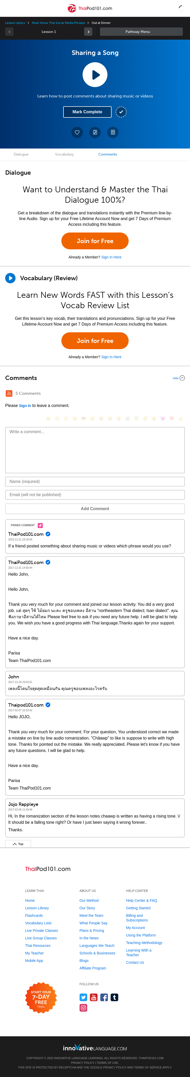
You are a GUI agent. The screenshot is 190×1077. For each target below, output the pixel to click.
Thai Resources (37, 946)
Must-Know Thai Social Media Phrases (58, 23)
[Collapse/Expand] (95, 378)
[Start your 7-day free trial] (41, 998)
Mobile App (34, 961)
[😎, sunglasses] (83, 418)
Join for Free (95, 241)
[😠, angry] (92, 418)
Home (30, 900)
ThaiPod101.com (151, 1058)
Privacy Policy (82, 1062)
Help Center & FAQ (141, 900)
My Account (135, 928)
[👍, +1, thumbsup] (180, 418)
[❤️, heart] (171, 418)
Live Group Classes (41, 938)
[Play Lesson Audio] (95, 74)
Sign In (25, 406)
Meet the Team (91, 915)
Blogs (84, 961)
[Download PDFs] (113, 132)
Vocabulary (64, 154)
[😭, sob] (127, 418)
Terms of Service (148, 1067)
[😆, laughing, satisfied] (101, 418)
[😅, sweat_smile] (110, 418)
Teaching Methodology (144, 943)
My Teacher (34, 953)
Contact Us (135, 962)
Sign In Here (111, 257)
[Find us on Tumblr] (115, 997)
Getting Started (138, 908)
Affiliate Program (92, 968)
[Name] (95, 482)
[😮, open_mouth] (154, 418)
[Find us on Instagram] (83, 1008)
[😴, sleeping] (145, 418)
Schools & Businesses (97, 953)
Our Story (87, 908)
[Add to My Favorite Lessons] (77, 132)
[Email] (95, 495)
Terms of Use (107, 1062)
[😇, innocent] (136, 418)
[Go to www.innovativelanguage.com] (95, 1047)
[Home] (90, 12)
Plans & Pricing (91, 930)
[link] (88, 31)
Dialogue (21, 154)
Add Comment (95, 508)
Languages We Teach (96, 946)
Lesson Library (15, 23)
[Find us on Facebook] (104, 997)
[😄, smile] (48, 418)
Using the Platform (141, 935)
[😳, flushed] (57, 418)
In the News (89, 938)
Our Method (89, 900)
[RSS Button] (9, 393)
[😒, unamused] (74, 418)
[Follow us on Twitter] (83, 997)
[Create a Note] (95, 132)
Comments (107, 154)
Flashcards (34, 915)
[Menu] (8, 8)
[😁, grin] (66, 418)
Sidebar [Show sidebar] (141, 31)
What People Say (93, 923)
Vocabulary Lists (38, 923)
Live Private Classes (41, 930)
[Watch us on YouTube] (94, 997)
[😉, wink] (118, 418)
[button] (181, 8)
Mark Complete (87, 112)
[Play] (10, 278)
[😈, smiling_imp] (162, 418)
